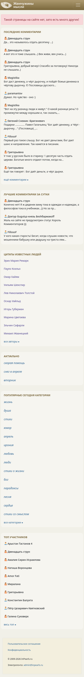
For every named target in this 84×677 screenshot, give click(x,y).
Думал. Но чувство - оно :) (20, 97)
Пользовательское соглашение (24, 643)
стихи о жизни (14, 471)
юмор (7, 428)
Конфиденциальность (19, 649)
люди (7, 462)
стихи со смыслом (16, 514)
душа (7, 411)
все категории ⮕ (13, 522)
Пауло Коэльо (12, 268)
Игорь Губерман (14, 309)
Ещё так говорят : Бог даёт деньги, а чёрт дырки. (33, 171)
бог (6, 480)
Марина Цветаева (15, 317)
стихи (8, 419)
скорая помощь (14, 363)
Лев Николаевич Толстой (19, 293)
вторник (10, 380)
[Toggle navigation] (78, 5)
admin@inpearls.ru (33, 665)
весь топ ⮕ (10, 624)
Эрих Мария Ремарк (16, 260)
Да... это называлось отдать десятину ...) (28, 42)
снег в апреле (13, 372)
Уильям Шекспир (14, 285)
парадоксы (11, 488)
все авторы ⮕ (11, 341)
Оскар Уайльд (12, 301)
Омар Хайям (11, 276)
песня (7, 497)
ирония (9, 445)
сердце (8, 505)
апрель (8, 436)
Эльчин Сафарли (14, 325)
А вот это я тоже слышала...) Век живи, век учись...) (35, 54)
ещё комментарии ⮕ (16, 179)
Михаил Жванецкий (16, 333)
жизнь (8, 402)
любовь (9, 454)
